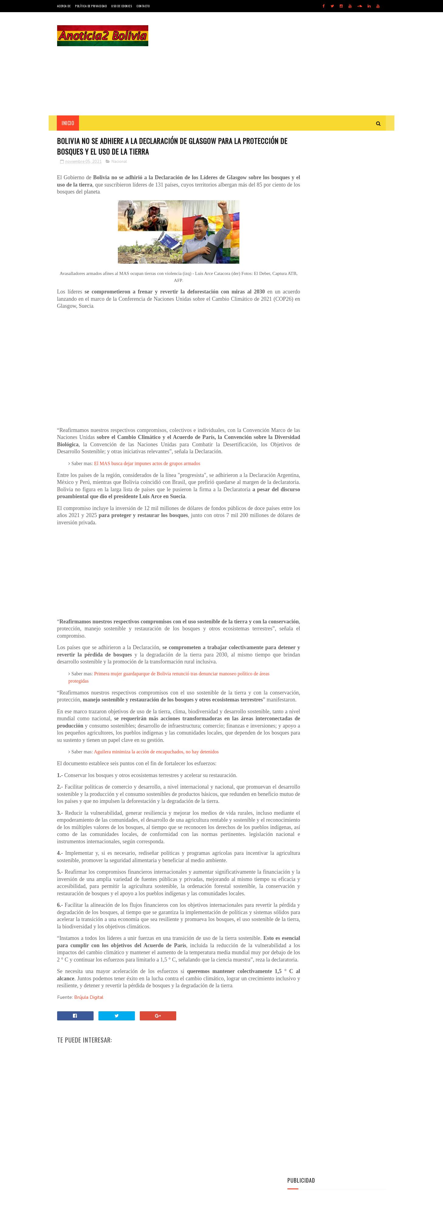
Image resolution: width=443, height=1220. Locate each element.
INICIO (68, 123)
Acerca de (64, 6)
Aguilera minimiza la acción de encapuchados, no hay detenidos (156, 774)
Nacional (119, 162)
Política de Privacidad (91, 6)
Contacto (142, 6)
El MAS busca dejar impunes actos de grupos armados (147, 471)
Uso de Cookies (121, 6)
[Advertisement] (275, 63)
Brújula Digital (88, 1041)
